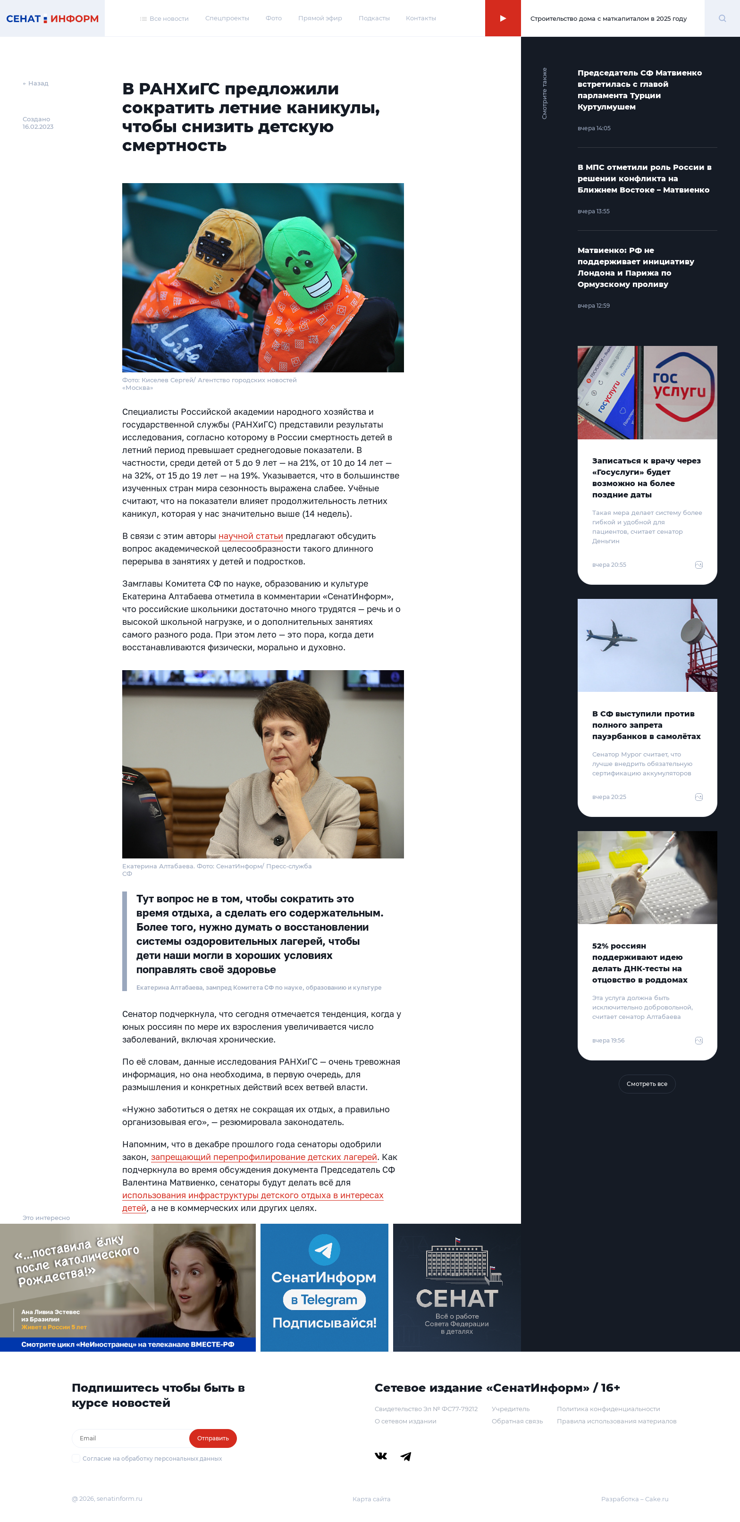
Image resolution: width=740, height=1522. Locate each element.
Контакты (421, 18)
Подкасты (374, 18)
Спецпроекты (227, 18)
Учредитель (511, 1409)
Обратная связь (517, 1421)
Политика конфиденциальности (608, 1409)
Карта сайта (372, 1499)
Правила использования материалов (617, 1421)
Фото (274, 18)
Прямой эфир (320, 18)
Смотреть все (647, 1083)
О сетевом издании (406, 1421)
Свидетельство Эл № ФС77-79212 (426, 1409)
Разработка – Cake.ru (635, 1499)
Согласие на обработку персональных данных (152, 1458)
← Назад (36, 83)
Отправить (213, 1438)
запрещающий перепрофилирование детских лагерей (264, 1157)
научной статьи (251, 535)
